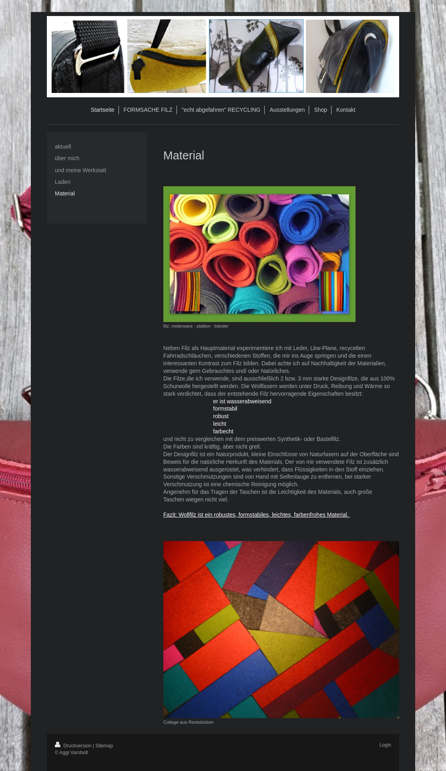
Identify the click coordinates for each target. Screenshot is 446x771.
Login (385, 745)
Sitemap (104, 746)
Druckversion (74, 746)
